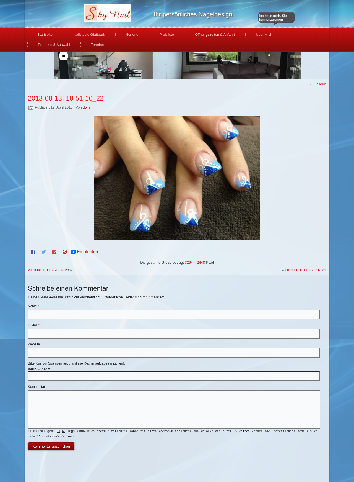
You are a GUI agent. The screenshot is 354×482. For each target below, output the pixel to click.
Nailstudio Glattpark (89, 34)
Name (33, 306)
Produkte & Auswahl (54, 45)
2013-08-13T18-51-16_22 (66, 98)
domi (86, 107)
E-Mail (34, 325)
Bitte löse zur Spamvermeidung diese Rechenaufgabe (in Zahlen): (76, 363)
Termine (97, 45)
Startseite (45, 34)
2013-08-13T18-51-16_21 (305, 270)
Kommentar (36, 387)
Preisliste (166, 34)
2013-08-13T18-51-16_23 (48, 270)
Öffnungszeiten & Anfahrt (215, 34)
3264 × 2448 (195, 262)
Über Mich (264, 34)
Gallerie (132, 34)
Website (34, 344)
